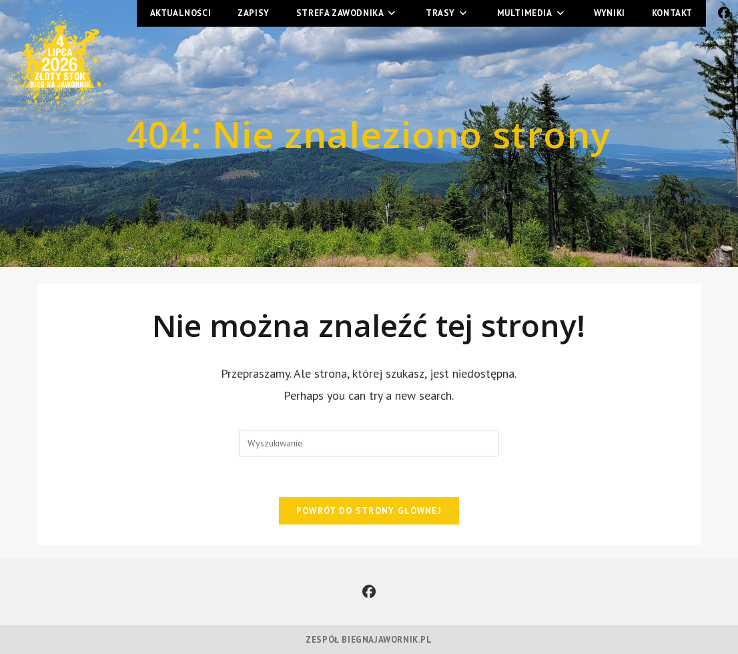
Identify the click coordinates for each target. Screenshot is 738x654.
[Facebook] (369, 592)
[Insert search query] (369, 443)
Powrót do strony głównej (369, 511)
